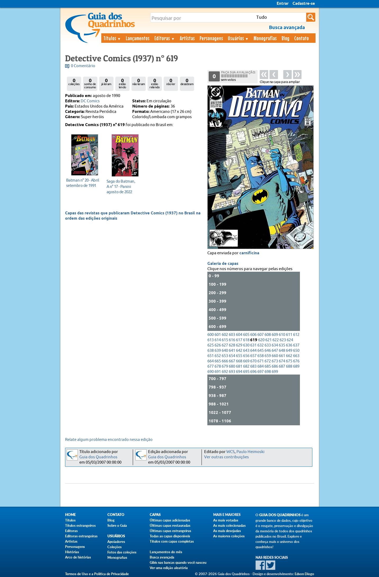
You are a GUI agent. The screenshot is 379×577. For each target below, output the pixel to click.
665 (217, 361)
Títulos (112, 38)
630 (246, 345)
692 (225, 371)
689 (296, 366)
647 (275, 350)
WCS (230, 451)
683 (253, 366)
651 (210, 355)
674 (282, 361)
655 (239, 355)
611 (289, 334)
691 (217, 371)
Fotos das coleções (121, 552)
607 (260, 334)
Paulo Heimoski (250, 451)
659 (267, 355)
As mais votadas (225, 520)
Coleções (114, 547)
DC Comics (90, 101)
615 (225, 340)
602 (225, 334)
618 (246, 340)
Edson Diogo (304, 574)
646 (267, 350)
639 (217, 350)
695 (246, 371)
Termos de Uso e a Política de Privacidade (97, 574)
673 (275, 361)
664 (210, 361)
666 (225, 361)
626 (217, 345)
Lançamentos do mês (166, 552)
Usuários (238, 38)
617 (239, 340)
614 (217, 340)
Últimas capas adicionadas (170, 520)
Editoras (164, 38)
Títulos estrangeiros (80, 525)
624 (290, 340)
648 (282, 350)
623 (283, 340)
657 (253, 355)
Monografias (265, 38)
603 (232, 334)
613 (210, 340)
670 (253, 361)
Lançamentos (138, 38)
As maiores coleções (229, 536)
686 (275, 366)
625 (210, 345)
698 (267, 371)
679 (225, 366)
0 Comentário (83, 65)
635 (282, 345)
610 (282, 334)
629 (239, 345)
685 (267, 366)
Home (70, 515)
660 (275, 355)
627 (225, 345)
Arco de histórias (78, 557)
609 (275, 334)
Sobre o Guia (117, 525)
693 (232, 371)
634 (275, 345)
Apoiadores (116, 541)
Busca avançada (162, 557)
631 (253, 345)
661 (282, 355)
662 (289, 355)
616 (232, 340)
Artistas (187, 38)
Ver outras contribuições (226, 457)
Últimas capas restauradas (170, 525)
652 (217, 355)
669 (246, 361)
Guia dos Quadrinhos (98, 457)
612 (296, 334)
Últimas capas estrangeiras (170, 531)
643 (246, 350)
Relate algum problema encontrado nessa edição (109, 439)
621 (268, 340)
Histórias (72, 552)
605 (246, 334)
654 (232, 355)
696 (253, 371)
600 (210, 334)
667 (232, 361)
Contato (301, 38)
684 (260, 366)
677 (210, 366)
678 (217, 366)
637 (296, 345)
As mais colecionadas (229, 525)
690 (210, 371)
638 (210, 350)
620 (261, 340)
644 (253, 350)
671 (260, 361)
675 (289, 361)
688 (289, 366)
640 (225, 350)
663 (296, 355)
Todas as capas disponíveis (170, 536)
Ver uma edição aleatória (169, 568)
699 (275, 371)
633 (267, 345)
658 (260, 355)
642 (239, 350)
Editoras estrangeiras (81, 536)
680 (232, 366)
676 (296, 361)
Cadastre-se (304, 3)
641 (232, 350)
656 (246, 355)
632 (260, 345)
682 (246, 366)
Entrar (283, 3)
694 (239, 371)
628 (232, 345)
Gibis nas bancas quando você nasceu (178, 562)
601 (217, 334)
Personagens (211, 38)
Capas (155, 515)
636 (289, 345)
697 (260, 371)
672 (267, 361)
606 (253, 334)
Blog (286, 38)
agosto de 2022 (124, 186)
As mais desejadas (227, 531)
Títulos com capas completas (172, 541)
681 (239, 366)
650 (296, 350)
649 (289, 350)
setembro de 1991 (83, 183)
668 (239, 361)
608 (267, 334)
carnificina (249, 253)
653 (225, 355)
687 (282, 366)
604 (239, 334)
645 (260, 350)
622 (275, 340)
